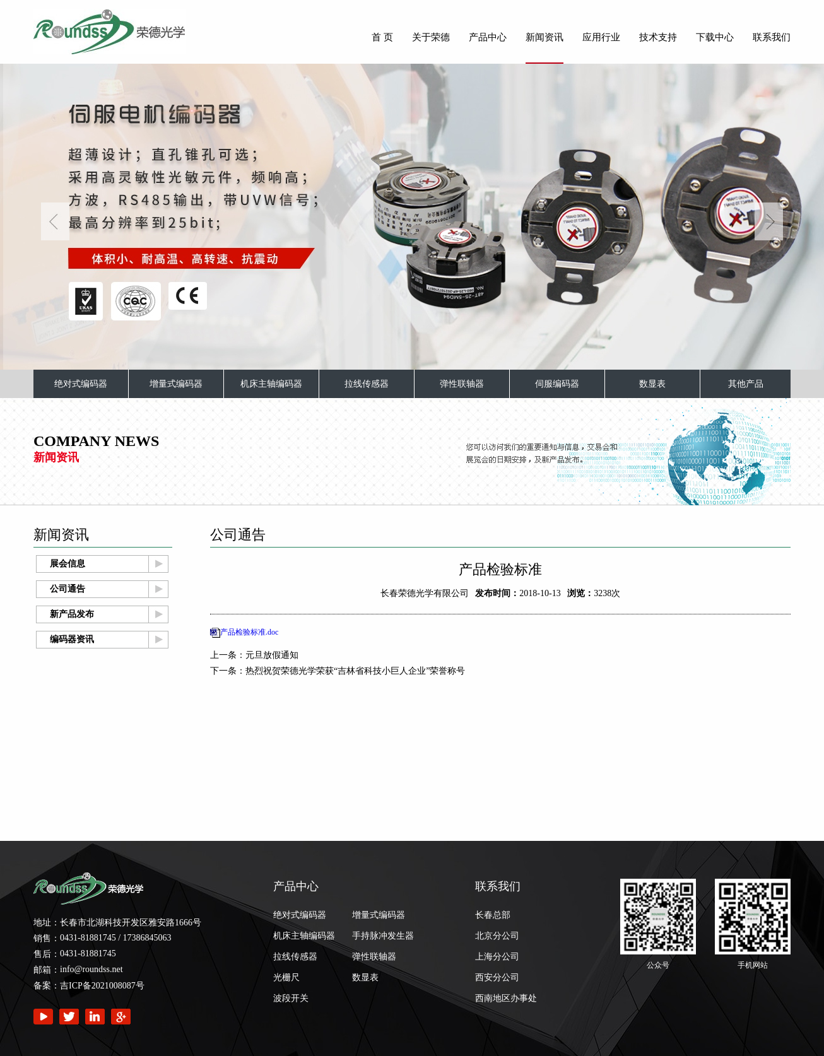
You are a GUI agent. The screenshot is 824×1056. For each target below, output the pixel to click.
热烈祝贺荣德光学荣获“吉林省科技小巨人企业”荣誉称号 (355, 671)
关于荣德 (431, 37)
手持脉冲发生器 (383, 936)
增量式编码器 (176, 384)
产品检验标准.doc (249, 632)
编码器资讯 (72, 639)
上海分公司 (497, 956)
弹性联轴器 (462, 384)
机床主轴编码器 (271, 384)
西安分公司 (497, 977)
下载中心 (715, 37)
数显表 (652, 384)
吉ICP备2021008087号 (102, 985)
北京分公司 (497, 936)
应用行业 (601, 37)
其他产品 (745, 384)
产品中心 (488, 37)
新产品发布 (72, 614)
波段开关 (291, 998)
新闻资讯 (544, 37)
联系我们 (772, 37)
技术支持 (658, 37)
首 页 (382, 37)
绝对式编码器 (80, 384)
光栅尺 (286, 977)
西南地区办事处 (506, 998)
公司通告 (67, 589)
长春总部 (492, 915)
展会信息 (67, 563)
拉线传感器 (366, 384)
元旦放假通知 (271, 655)
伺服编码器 (557, 384)
